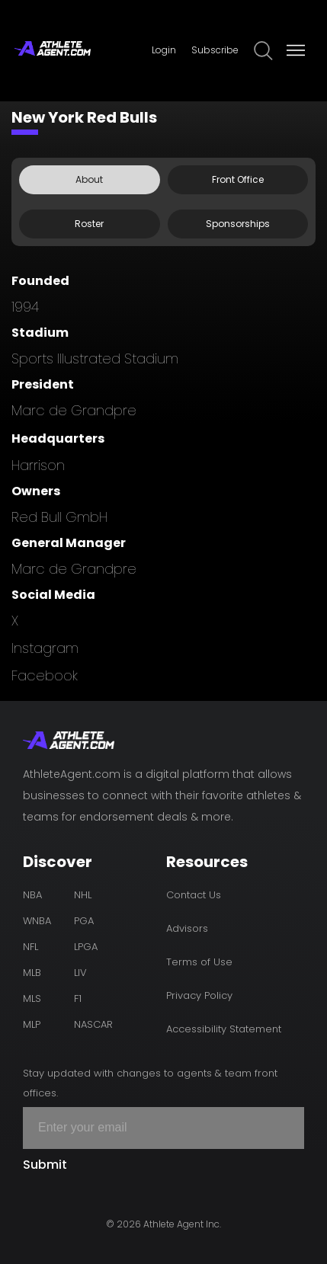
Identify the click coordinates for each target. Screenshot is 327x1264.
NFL (30, 946)
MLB (32, 972)
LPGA (86, 946)
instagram (45, 648)
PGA (84, 921)
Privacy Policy (199, 995)
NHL (82, 895)
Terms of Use (199, 962)
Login (164, 49)
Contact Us (193, 895)
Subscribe (215, 49)
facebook (44, 675)
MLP (31, 1024)
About (89, 179)
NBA (32, 895)
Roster (89, 223)
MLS (32, 998)
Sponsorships (238, 223)
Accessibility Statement (223, 1029)
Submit (45, 1164)
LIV (80, 972)
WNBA (37, 921)
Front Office (238, 179)
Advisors (187, 928)
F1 (78, 998)
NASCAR (93, 1024)
